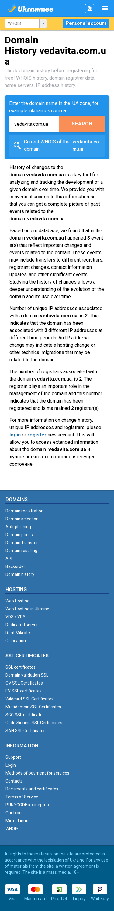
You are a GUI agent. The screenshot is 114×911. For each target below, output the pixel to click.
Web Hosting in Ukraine (27, 608)
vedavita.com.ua (85, 145)
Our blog (13, 812)
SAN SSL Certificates (25, 730)
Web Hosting (17, 600)
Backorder (15, 566)
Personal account (86, 23)
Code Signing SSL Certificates (33, 722)
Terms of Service (21, 796)
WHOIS (12, 828)
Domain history (19, 574)
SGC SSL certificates (25, 714)
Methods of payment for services (37, 773)
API (8, 558)
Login (10, 765)
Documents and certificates (31, 788)
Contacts (14, 781)
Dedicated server (21, 624)
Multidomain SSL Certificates (33, 706)
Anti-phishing (18, 526)
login (15, 435)
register (37, 435)
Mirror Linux (16, 820)
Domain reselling (21, 550)
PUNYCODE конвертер (27, 804)
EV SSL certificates (23, 691)
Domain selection (22, 518)
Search (82, 124)
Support (13, 757)
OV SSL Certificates (24, 683)
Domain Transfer (21, 542)
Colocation (15, 640)
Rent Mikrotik (18, 632)
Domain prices (19, 534)
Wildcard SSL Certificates (29, 698)
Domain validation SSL (26, 675)
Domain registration (24, 510)
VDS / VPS (15, 616)
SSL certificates (20, 667)
